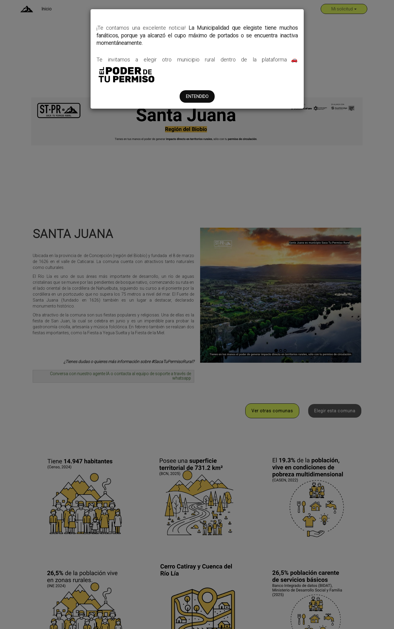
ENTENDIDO (197, 96)
